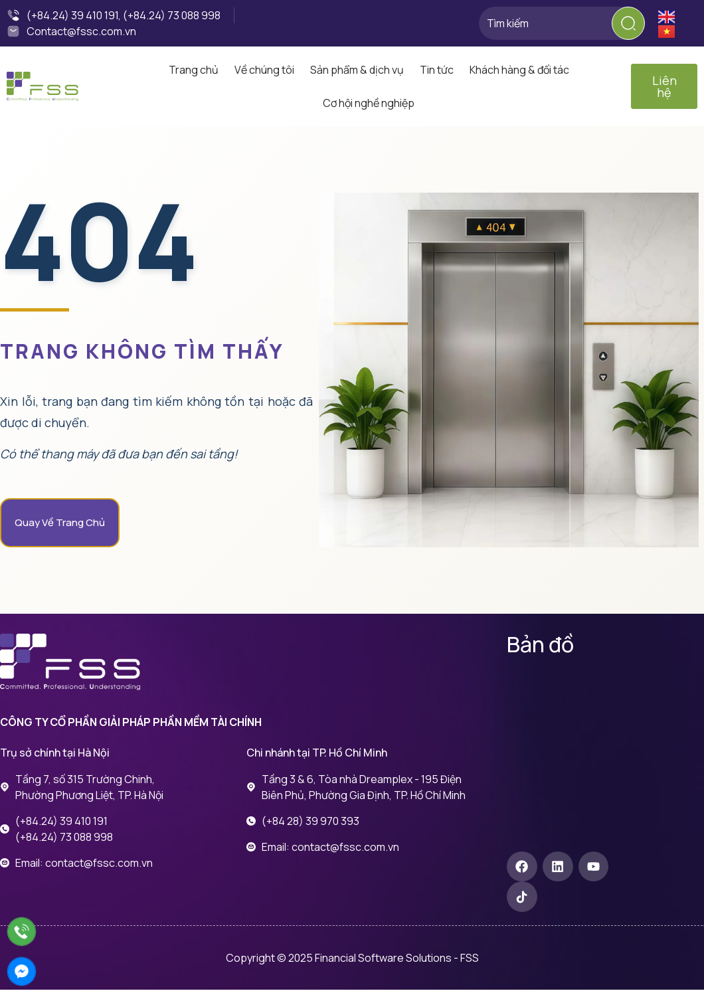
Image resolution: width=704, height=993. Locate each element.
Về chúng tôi (264, 69)
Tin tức (437, 69)
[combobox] (560, 23)
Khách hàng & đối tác (519, 69)
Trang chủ (194, 69)
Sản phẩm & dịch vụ (357, 69)
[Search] (628, 23)
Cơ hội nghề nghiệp (368, 103)
